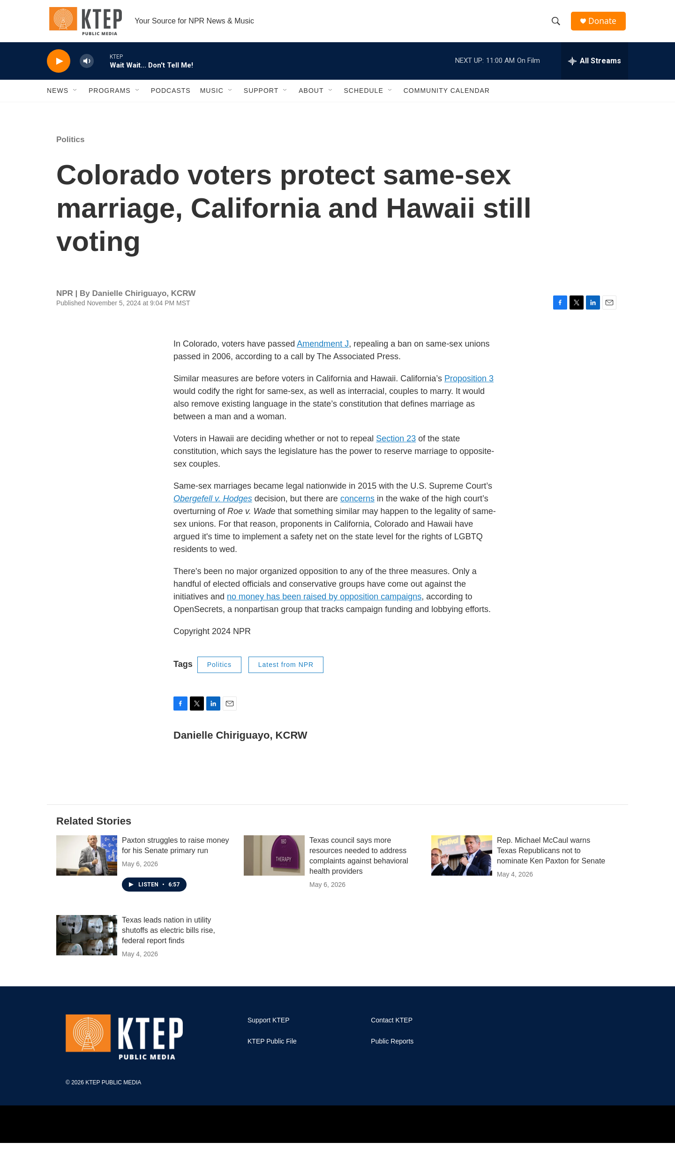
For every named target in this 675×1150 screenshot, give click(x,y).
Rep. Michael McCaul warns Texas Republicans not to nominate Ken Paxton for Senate (551, 857)
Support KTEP (269, 1027)
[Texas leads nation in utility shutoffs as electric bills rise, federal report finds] (86, 942)
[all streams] (594, 68)
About (311, 97)
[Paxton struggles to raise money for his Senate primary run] (86, 862)
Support (261, 97)
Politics (70, 146)
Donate (604, 25)
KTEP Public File (272, 1048)
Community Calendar (447, 97)
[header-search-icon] (557, 25)
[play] (58, 68)
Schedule (363, 97)
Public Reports (392, 1048)
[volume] (87, 68)
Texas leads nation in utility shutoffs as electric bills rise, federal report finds (168, 937)
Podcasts (171, 97)
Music (212, 97)
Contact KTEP (391, 1027)
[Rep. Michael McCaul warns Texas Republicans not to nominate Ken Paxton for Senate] (461, 862)
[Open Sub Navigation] (75, 97)
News (57, 97)
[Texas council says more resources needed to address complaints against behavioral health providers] (274, 862)
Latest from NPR (286, 671)
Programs (110, 97)
